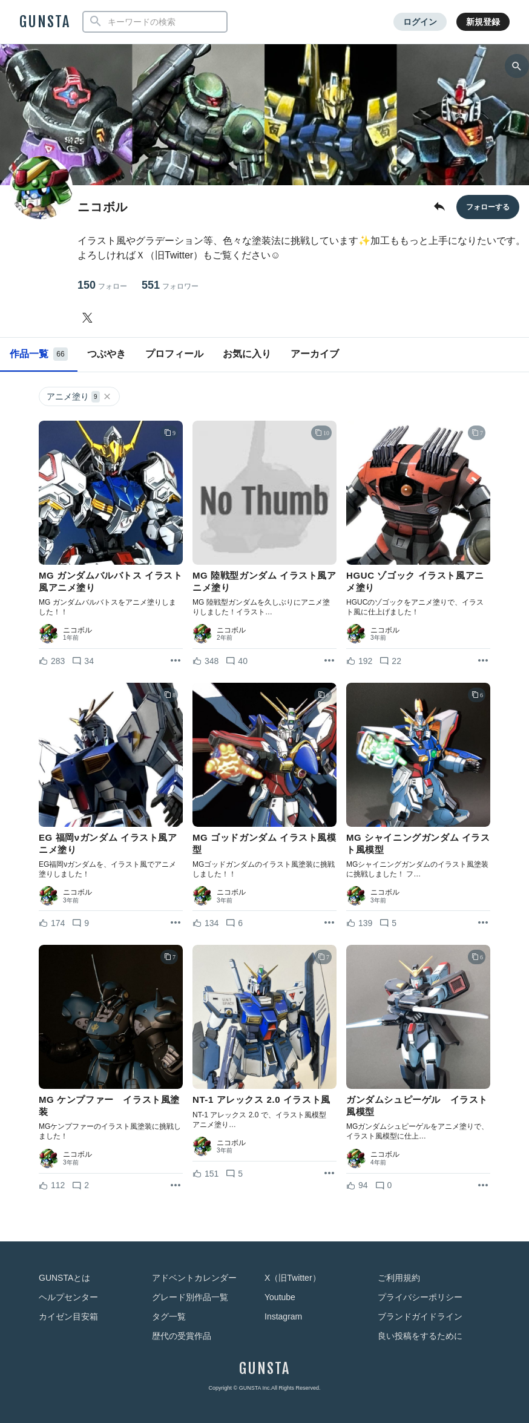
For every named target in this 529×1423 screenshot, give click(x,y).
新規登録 (483, 22)
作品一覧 (39, 354)
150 (102, 285)
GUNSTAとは (64, 1278)
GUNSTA (44, 22)
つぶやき (106, 354)
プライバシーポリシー (420, 1297)
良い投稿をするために (420, 1336)
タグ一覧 (169, 1316)
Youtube (279, 1297)
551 (170, 285)
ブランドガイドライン (420, 1316)
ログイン (420, 22)
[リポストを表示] (175, 661)
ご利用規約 (399, 1278)
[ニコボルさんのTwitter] (89, 317)
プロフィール (174, 354)
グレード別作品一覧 (190, 1297)
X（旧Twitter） (292, 1278)
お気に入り (247, 354)
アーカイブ (315, 354)
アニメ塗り (79, 397)
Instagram (283, 1316)
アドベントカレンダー (194, 1278)
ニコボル (77, 630)
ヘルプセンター (68, 1297)
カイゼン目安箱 (68, 1316)
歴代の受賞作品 (181, 1336)
